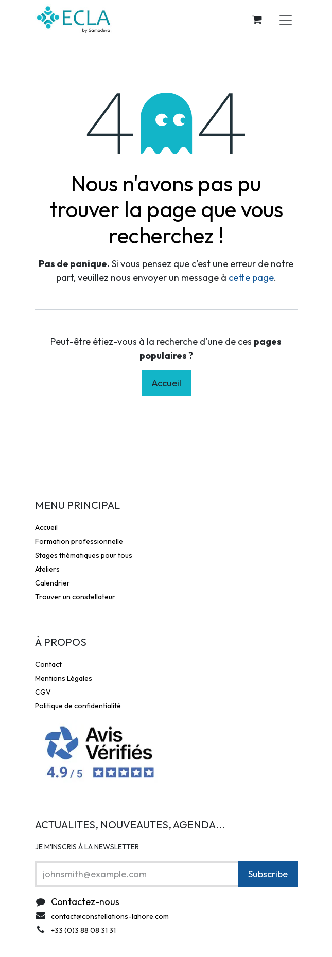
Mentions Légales (63, 678)
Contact (48, 664)
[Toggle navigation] (286, 19)
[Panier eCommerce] (257, 19)
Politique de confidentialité (78, 706)
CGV (43, 692)
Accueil (166, 383)
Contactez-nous (85, 902)
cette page (251, 277)
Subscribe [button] (268, 874)
